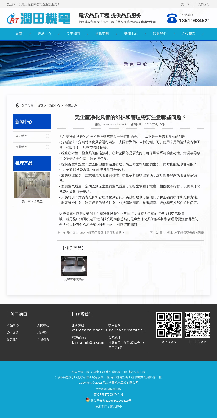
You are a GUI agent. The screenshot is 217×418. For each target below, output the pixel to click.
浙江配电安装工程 (98, 377)
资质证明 (102, 34)
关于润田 (187, 4)
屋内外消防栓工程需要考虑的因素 (181, 232)
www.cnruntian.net (114, 124)
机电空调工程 (80, 372)
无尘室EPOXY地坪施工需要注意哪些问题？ (95, 232)
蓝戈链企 (116, 406)
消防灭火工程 (136, 372)
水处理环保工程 (116, 372)
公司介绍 (13, 332)
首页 (19, 34)
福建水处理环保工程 (148, 377)
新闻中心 (131, 34)
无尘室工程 (97, 372)
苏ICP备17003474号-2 (108, 394)
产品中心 (44, 34)
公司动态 (21, 135)
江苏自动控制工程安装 (70, 377)
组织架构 (43, 332)
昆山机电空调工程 (122, 377)
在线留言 (188, 34)
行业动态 (21, 147)
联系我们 (203, 4)
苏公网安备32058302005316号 (109, 400)
